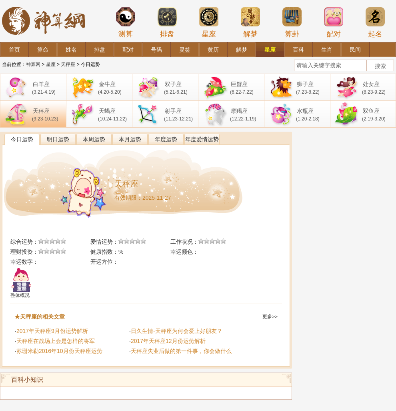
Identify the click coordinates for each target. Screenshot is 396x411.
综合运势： (24, 242)
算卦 (292, 22)
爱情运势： (104, 242)
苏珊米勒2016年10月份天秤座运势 (59, 351)
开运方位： (104, 262)
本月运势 (130, 139)
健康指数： (104, 252)
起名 (375, 22)
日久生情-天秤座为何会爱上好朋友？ (176, 331)
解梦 (250, 22)
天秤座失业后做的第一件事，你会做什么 (181, 351)
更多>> (270, 316)
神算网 (33, 64)
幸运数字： (24, 262)
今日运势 (22, 139)
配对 (333, 22)
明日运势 (58, 139)
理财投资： (24, 252)
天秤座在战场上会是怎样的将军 (55, 341)
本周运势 (94, 139)
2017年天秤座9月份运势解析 (52, 331)
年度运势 (166, 139)
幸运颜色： (184, 252)
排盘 (167, 22)
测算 (125, 22)
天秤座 (68, 64)
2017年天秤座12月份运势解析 (168, 341)
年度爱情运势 (202, 139)
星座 (209, 22)
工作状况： (184, 242)
